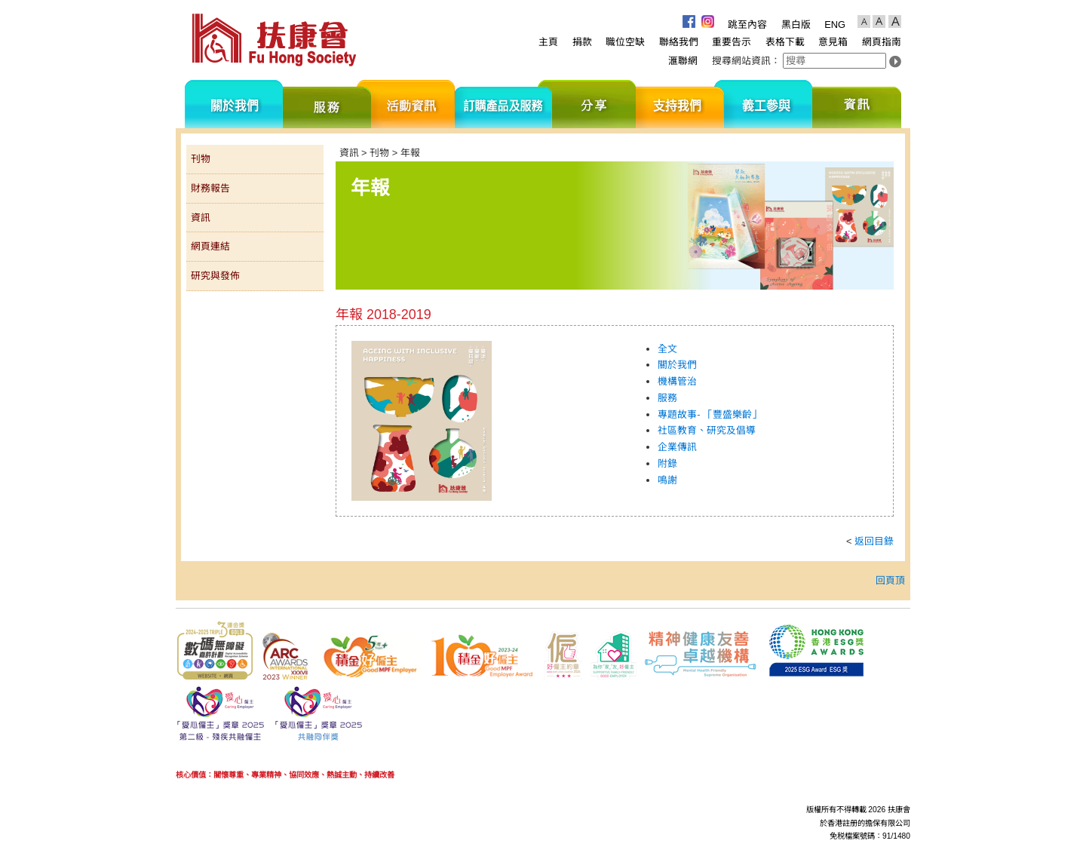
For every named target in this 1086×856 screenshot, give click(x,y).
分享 (594, 104)
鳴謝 (667, 480)
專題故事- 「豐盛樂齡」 (710, 414)
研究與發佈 (215, 275)
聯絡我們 (678, 42)
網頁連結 (210, 246)
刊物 (200, 158)
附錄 (667, 463)
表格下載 (785, 42)
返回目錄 (874, 541)
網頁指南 (881, 42)
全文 (667, 348)
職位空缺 (625, 42)
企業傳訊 (677, 447)
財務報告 (210, 188)
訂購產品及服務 (503, 104)
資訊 (856, 104)
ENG (834, 24)
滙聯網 (683, 60)
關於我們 (234, 104)
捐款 (582, 42)
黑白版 (796, 24)
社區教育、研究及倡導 (707, 430)
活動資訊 (413, 104)
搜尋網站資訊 (741, 60)
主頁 (548, 42)
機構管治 (677, 381)
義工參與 (768, 104)
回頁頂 (890, 580)
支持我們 (680, 104)
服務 (327, 104)
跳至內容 (747, 24)
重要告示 (731, 42)
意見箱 (833, 42)
